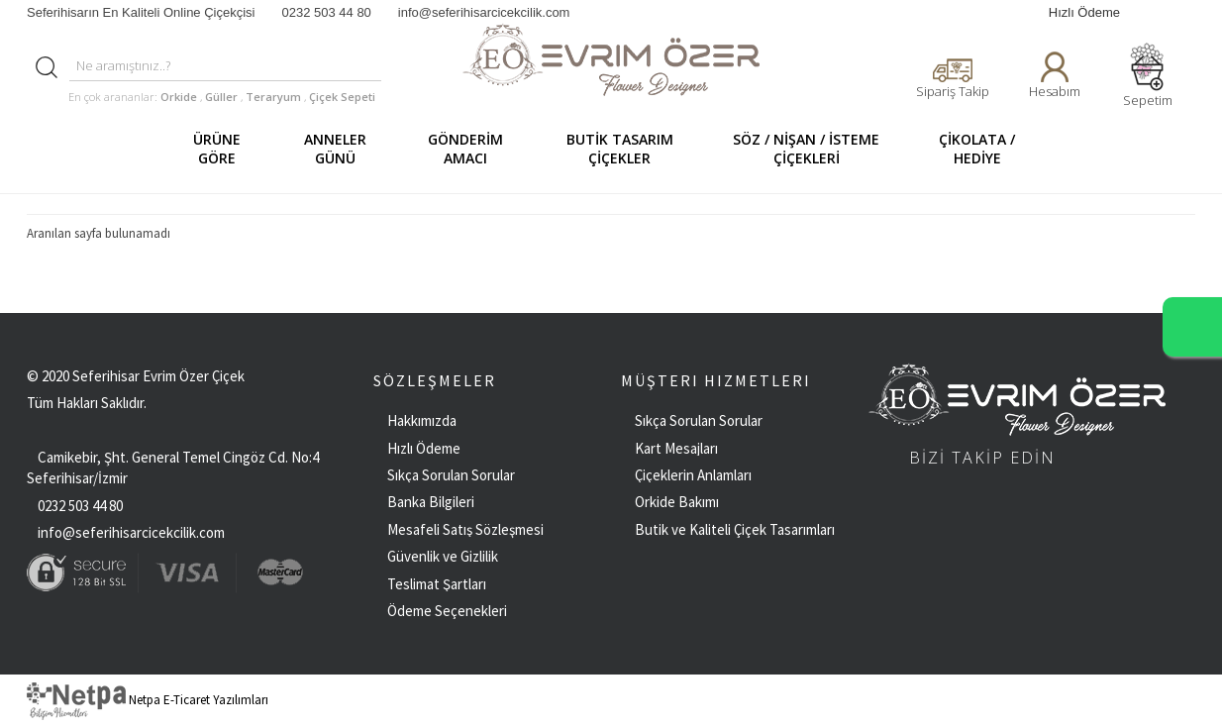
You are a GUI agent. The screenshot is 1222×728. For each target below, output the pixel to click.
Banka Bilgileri (430, 501)
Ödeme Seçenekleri (447, 610)
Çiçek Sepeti (340, 96)
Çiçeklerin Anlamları (693, 475)
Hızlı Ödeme (1084, 12)
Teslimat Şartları (436, 583)
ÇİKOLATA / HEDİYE (986, 148)
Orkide (178, 96)
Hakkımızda (422, 420)
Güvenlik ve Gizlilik (442, 556)
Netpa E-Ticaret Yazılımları (147, 699)
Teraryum (275, 96)
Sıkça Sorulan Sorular (451, 475)
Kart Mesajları (676, 448)
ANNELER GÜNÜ (344, 148)
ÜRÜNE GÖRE (226, 148)
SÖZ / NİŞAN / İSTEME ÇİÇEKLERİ (814, 148)
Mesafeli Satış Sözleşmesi (465, 529)
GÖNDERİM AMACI (474, 148)
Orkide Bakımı (677, 501)
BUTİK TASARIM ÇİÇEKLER (629, 148)
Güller (223, 96)
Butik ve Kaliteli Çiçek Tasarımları (735, 529)
